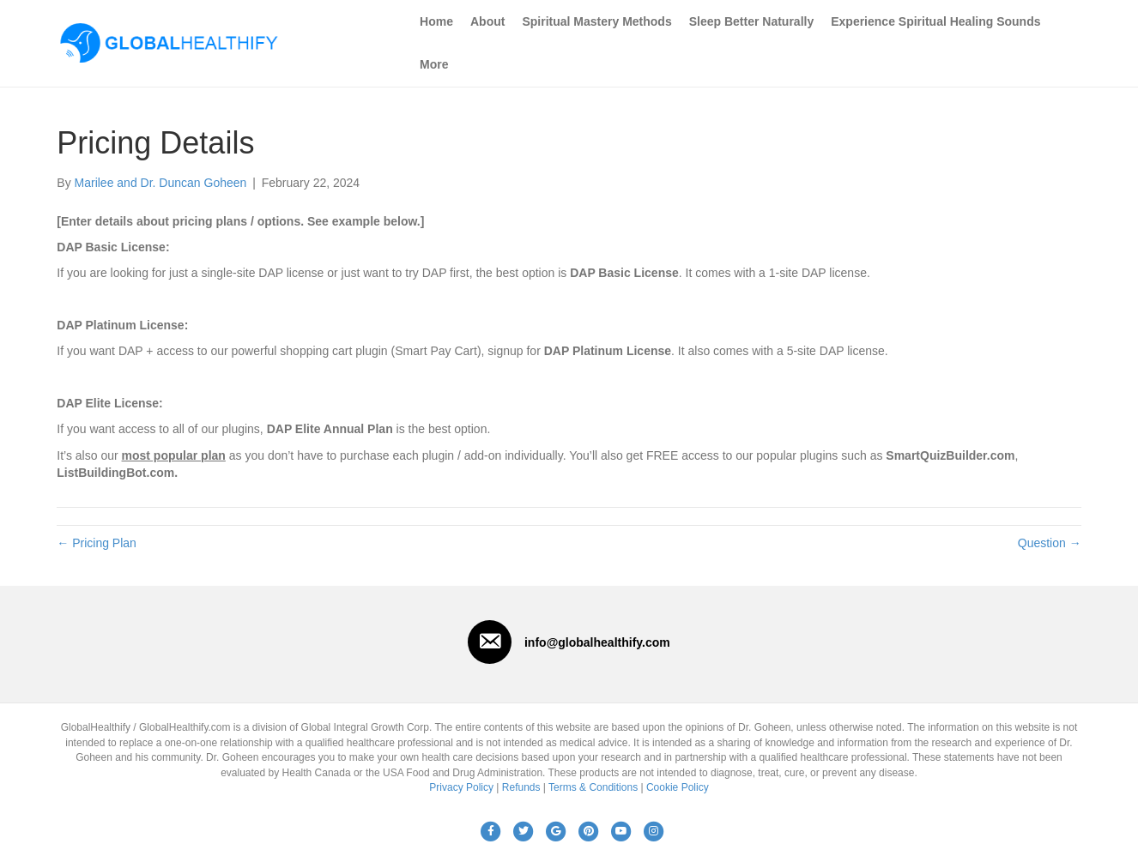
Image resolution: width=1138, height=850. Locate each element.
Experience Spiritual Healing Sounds (935, 21)
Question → (1049, 543)
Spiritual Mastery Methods (596, 21)
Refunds (521, 787)
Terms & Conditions (593, 787)
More (434, 64)
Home (436, 21)
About (487, 21)
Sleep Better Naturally (751, 21)
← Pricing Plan (96, 543)
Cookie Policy (677, 787)
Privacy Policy (461, 787)
